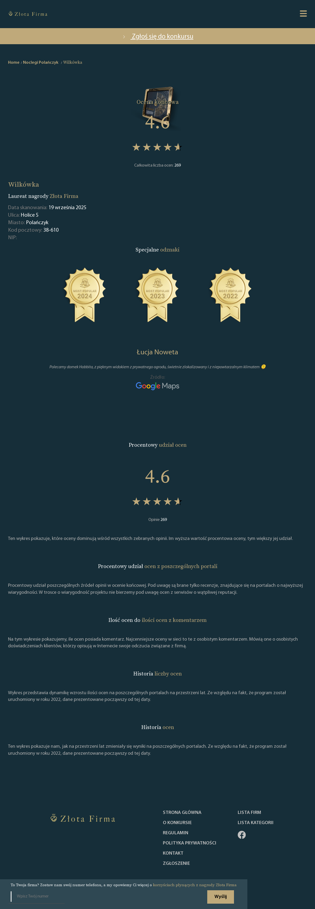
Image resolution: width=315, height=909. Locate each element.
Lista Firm (249, 812)
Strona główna (182, 812)
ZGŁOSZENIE (176, 863)
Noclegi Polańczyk (40, 63)
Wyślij (220, 896)
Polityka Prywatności (189, 843)
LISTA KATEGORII (256, 823)
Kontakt (173, 853)
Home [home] (14, 63)
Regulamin (175, 833)
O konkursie (177, 823)
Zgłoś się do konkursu (157, 36)
